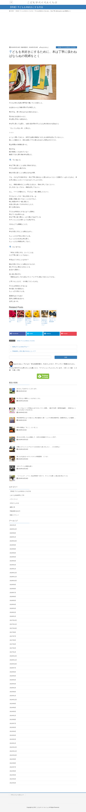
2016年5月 (13, 676)
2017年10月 (13, 628)
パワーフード (14, 499)
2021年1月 (13, 525)
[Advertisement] (43, 27)
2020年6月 (13, 533)
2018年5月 (13, 600)
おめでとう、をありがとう (36, 319)
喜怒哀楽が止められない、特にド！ (20, 320)
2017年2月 (13, 648)
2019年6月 (13, 553)
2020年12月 (13, 529)
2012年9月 (13, 759)
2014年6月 (13, 707)
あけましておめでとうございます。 (27, 388)
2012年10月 (13, 755)
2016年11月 (13, 660)
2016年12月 (13, 656)
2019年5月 (13, 557)
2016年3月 (13, 684)
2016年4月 (13, 680)
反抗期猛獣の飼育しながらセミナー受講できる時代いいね (28, 321)
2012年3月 (13, 783)
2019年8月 (13, 549)
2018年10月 (13, 580)
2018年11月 (13, 576)
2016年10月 (13, 664)
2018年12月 (13, 572)
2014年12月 (13, 699)
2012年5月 (13, 775)
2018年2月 (13, 612)
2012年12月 (13, 747)
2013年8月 (13, 719)
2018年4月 (13, 604)
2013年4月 (13, 731)
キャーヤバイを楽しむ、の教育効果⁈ (52, 320)
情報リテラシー (14, 515)
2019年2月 (13, 565)
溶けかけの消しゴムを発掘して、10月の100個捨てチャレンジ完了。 (37, 437)
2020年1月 (13, 537)
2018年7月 (13, 592)
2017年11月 (13, 624)
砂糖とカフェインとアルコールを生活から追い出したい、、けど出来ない (38, 447)
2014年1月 (13, 715)
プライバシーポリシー (17, 795)
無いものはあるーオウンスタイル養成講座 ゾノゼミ (32, 456)
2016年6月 (13, 672)
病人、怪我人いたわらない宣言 (12, 320)
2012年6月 (13, 771)
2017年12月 (13, 620)
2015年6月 (13, 691)
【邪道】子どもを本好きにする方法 (66, 47)
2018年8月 (13, 588)
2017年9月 (13, 632)
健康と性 (12, 507)
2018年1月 (13, 616)
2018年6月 (13, 596)
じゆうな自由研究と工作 (17, 495)
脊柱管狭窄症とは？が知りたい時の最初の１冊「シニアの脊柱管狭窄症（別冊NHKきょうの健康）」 (46, 418)
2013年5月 (13, 727)
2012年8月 (13, 763)
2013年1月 (13, 743)
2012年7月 (13, 767)
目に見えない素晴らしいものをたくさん (28, 398)
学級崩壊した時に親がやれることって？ (24, 351)
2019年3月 (13, 561)
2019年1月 (13, 568)
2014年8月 (13, 703)
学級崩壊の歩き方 (15, 511)
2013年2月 (13, 739)
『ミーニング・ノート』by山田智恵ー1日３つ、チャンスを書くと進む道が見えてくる (42, 476)
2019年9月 (13, 545)
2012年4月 (13, 779)
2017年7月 (13, 636)
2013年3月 (13, 735)
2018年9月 (13, 584)
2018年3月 (13, 608)
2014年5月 (13, 711)
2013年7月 (13, 723)
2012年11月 (13, 751)
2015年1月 (13, 695)
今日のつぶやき (14, 503)
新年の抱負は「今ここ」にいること (27, 427)
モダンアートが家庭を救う (24, 466)
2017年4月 (13, 644)
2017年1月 (13, 652)
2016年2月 (13, 687)
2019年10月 (13, 541)
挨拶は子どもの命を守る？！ (20, 346)
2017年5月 (13, 640)
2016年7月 (13, 668)
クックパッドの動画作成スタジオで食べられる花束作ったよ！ (44, 321)
